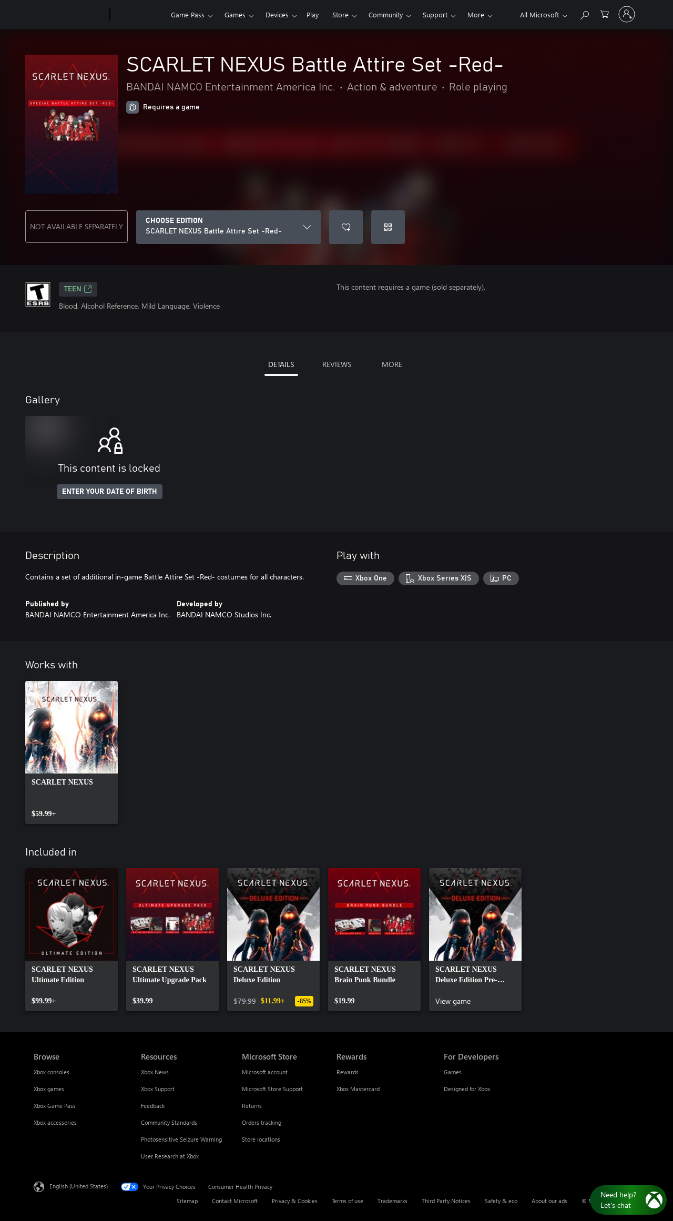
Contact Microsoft (235, 1200)
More (475, 14)
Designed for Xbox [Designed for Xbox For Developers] (467, 1088)
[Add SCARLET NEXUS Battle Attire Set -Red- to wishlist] (346, 227)
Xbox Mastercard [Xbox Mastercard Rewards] (358, 1088)
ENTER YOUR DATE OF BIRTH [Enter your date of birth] (109, 491)
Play (313, 14)
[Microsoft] (70, 15)
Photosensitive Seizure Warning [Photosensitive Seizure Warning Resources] (181, 1139)
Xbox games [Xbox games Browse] (49, 1088)
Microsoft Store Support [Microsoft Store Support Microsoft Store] (272, 1088)
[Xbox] (139, 15)
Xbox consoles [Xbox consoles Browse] (51, 1072)
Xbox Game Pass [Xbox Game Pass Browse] (55, 1105)
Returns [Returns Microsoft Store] (252, 1105)
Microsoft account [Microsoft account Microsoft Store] (265, 1072)
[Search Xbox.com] (584, 13)
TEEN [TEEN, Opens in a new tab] (78, 289)
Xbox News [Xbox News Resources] (155, 1072)
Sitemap (187, 1200)
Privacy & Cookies (295, 1200)
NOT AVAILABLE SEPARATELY (76, 226)
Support (435, 14)
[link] (71, 752)
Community (386, 14)
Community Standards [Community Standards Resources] (169, 1122)
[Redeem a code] (388, 227)
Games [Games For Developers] (453, 1072)
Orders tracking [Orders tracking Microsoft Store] (261, 1122)
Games (235, 14)
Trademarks (392, 1200)
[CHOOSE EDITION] (228, 227)
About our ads (549, 1200)
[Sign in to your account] (626, 14)
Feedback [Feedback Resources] (153, 1105)
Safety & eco (501, 1200)
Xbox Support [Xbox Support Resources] (158, 1088)
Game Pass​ (188, 14)
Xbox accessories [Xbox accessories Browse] (55, 1122)
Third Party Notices (446, 1200)
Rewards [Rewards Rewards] (347, 1072)
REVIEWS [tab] (336, 364)
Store (340, 14)
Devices (277, 14)
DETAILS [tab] (281, 364)
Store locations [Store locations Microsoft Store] (261, 1139)
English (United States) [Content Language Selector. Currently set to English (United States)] (78, 1186)
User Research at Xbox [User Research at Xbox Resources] (170, 1156)
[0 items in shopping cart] (604, 13)
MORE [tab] (392, 364)
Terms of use (347, 1200)
